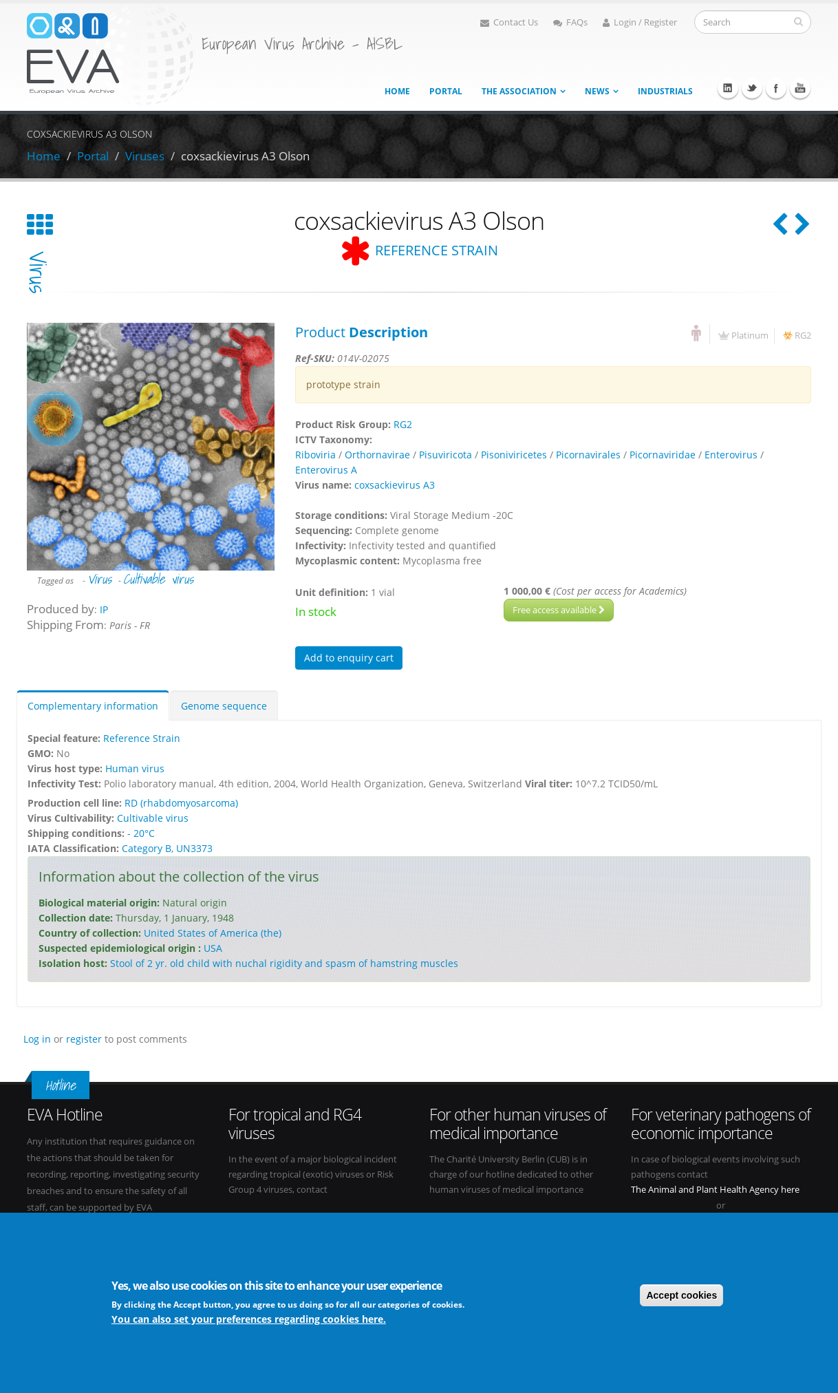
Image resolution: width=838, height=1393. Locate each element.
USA (213, 948)
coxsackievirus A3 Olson (245, 156)
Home (397, 91)
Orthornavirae (377, 454)
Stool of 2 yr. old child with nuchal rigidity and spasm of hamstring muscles (284, 963)
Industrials (665, 91)
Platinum (750, 335)
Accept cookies (681, 1295)
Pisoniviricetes (514, 454)
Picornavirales (588, 454)
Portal (445, 91)
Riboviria (315, 454)
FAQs (570, 22)
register (84, 1038)
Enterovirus (731, 454)
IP (104, 609)
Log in (37, 1038)
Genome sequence (224, 705)
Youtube (800, 88)
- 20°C (141, 833)
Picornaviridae (663, 454)
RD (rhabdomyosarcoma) (181, 802)
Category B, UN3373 (167, 848)
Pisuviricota (445, 454)
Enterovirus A (326, 469)
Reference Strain (141, 738)
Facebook (776, 88)
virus (38, 272)
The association (519, 91)
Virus (99, 578)
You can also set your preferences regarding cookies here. (248, 1319)
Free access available (559, 610)
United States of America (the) (212, 932)
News (597, 91)
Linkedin (728, 88)
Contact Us (509, 22)
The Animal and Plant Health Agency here (715, 1189)
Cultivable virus (158, 578)
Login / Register (640, 22)
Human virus (134, 768)
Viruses (144, 156)
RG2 (803, 335)
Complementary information (93, 705)
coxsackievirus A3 (394, 484)
